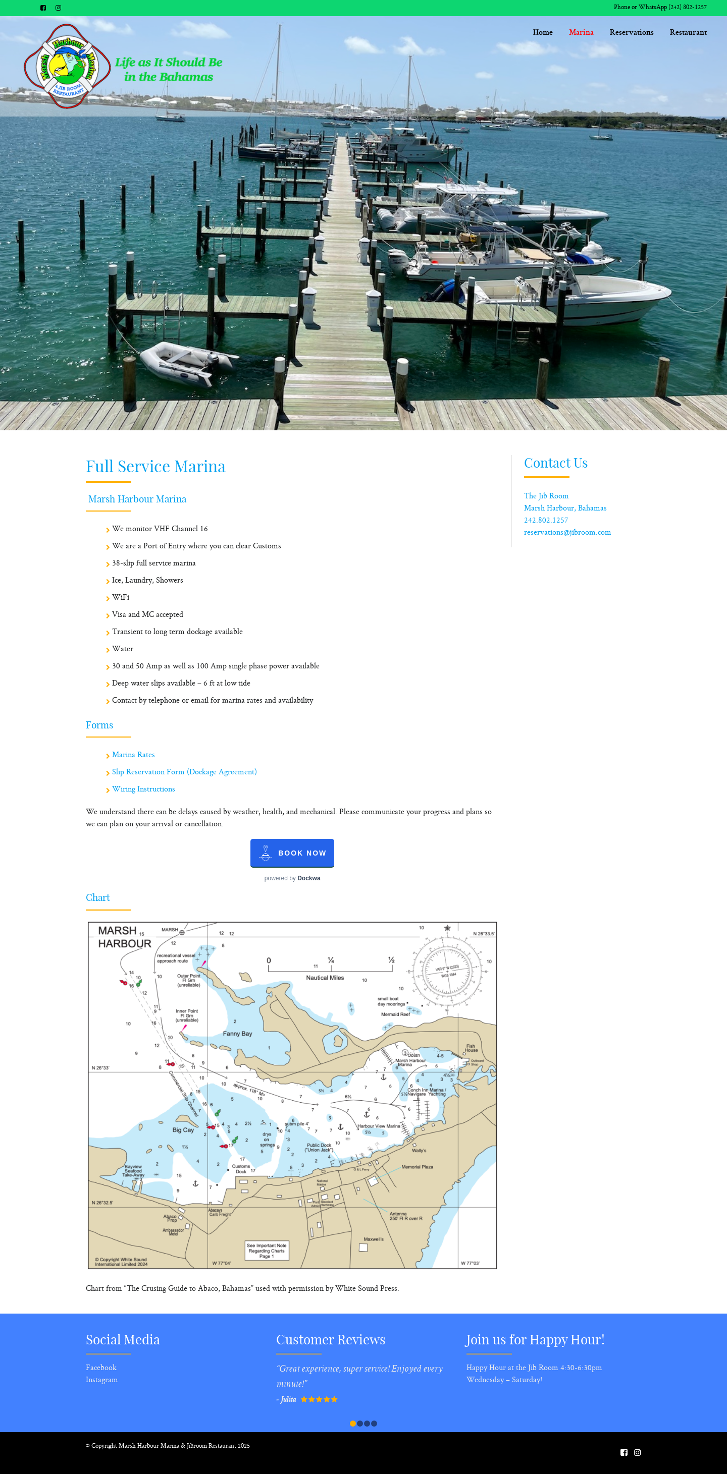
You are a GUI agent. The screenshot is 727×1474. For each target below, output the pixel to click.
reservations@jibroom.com (567, 533)
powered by (293, 878)
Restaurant (688, 33)
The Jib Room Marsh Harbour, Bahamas (565, 503)
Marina (581, 33)
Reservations (632, 33)
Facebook (101, 1368)
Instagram (102, 1380)
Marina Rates (133, 755)
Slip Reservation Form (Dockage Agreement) (184, 772)
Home (547, 33)
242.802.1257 (546, 521)
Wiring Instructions (143, 790)
